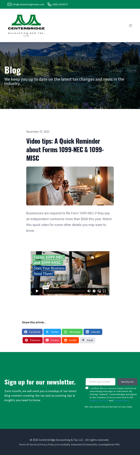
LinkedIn (93, 331)
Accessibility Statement (69, 444)
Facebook (32, 331)
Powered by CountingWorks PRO (102, 444)
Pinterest (32, 340)
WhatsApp (72, 331)
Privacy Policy (121, 396)
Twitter (52, 331)
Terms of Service (98, 396)
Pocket (52, 340)
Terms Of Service (28, 444)
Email (87, 340)
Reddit (70, 340)
